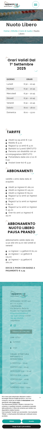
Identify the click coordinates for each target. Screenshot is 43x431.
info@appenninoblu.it (19, 313)
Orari (15, 348)
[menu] (35, 4)
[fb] (11, 326)
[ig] (15, 326)
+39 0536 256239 (17, 316)
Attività (14, 31)
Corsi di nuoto (25, 31)
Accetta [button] (31, 421)
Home (6, 31)
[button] (40, 397)
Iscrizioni (16, 342)
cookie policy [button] (16, 402)
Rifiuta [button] (12, 421)
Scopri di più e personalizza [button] (21, 426)
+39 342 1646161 (17, 318)
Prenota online (21, 332)
